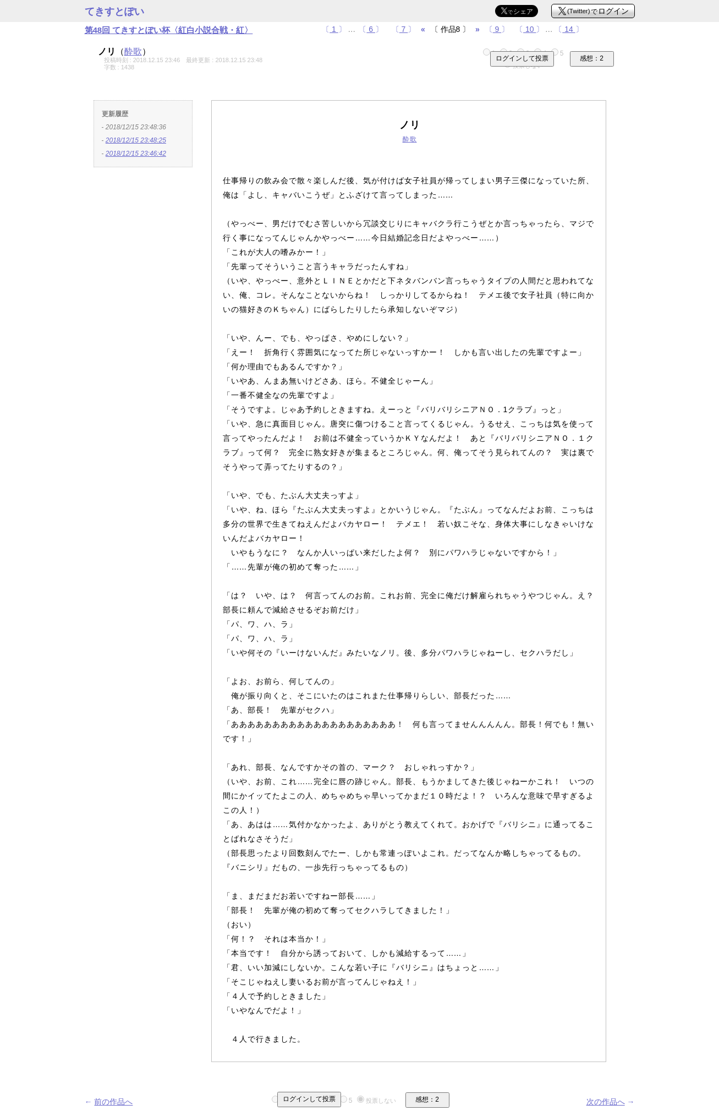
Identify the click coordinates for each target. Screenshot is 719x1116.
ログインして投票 (522, 58)
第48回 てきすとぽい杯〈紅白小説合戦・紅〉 (169, 30)
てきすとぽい (114, 12)
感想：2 (591, 58)
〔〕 (334, 29)
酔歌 (133, 51)
